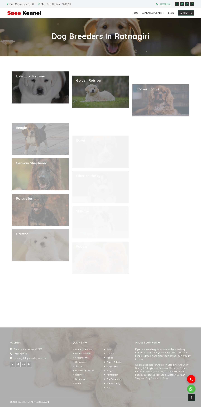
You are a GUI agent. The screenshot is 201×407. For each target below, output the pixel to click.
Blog (171, 12)
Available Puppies (152, 12)
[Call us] (191, 379)
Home (135, 12)
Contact (186, 12)
